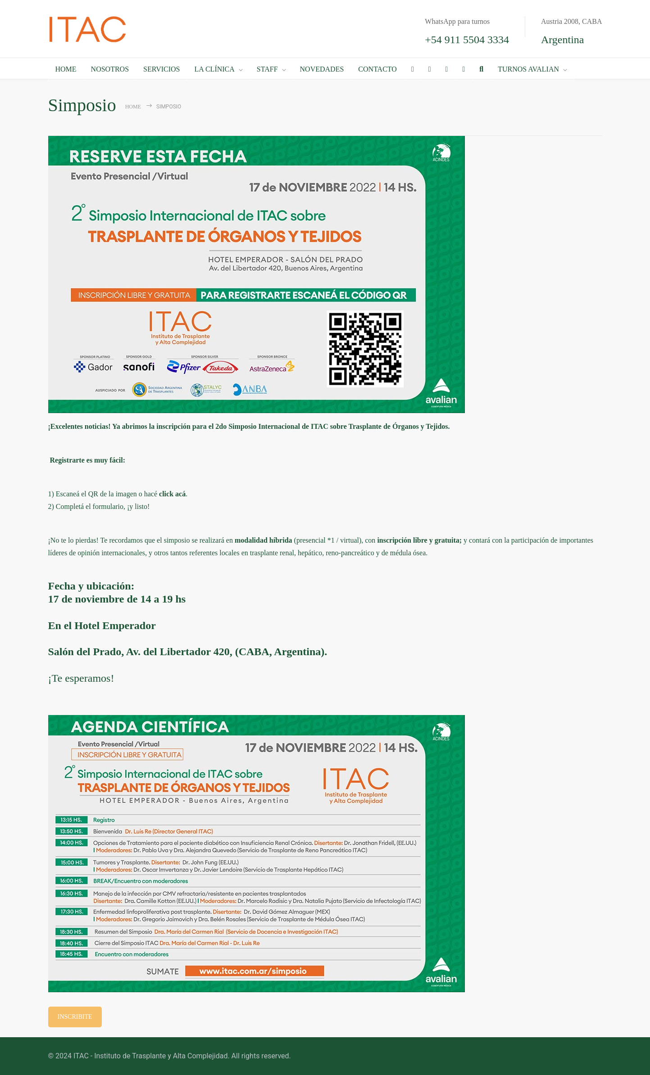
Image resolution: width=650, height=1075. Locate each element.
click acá (172, 494)
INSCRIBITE (75, 1016)
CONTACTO (377, 69)
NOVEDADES (322, 69)
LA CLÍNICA (214, 69)
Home (133, 106)
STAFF (267, 69)
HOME (66, 69)
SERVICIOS (161, 69)
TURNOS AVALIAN (528, 69)
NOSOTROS (110, 69)
